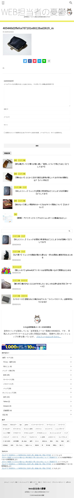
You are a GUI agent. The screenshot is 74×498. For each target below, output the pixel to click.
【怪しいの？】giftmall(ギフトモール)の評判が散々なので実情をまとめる (42, 270)
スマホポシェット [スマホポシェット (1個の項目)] (42, 433)
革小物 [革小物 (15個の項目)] (48, 445)
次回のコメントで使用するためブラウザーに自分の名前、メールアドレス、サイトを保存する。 (34, 132)
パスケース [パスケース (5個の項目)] (15, 437)
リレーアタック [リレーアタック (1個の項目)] (63, 437)
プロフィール (46, 482)
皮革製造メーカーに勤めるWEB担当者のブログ (37, 492)
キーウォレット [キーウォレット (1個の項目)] (51, 424)
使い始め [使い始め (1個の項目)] (24, 441)
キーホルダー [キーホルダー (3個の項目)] (6, 429)
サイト (6, 125)
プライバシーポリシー (58, 482)
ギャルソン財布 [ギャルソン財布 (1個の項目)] (28, 429)
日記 (39, 482)
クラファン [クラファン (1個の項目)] (39, 429)
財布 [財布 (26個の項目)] (12, 445)
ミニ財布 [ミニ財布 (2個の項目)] (42, 437)
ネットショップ (24, 482)
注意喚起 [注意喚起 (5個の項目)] (5, 445)
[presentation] (18, 138)
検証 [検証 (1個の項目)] (62, 441)
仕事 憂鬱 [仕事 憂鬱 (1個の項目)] (16, 441)
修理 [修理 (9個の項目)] (31, 441)
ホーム (6, 482)
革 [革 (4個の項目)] (42, 445)
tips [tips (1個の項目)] (21, 424)
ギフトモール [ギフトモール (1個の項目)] (17, 429)
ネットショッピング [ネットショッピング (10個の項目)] (55, 433)
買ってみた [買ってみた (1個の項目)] (19, 445)
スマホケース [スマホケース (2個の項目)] (17, 433)
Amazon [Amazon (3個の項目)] (5, 424)
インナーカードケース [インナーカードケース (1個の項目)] (37, 424)
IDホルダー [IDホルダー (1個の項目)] (13, 424)
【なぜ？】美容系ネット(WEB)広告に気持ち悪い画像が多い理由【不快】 (26, 455)
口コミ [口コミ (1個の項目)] (37, 441)
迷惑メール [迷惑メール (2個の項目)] (29, 445)
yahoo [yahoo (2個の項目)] (26, 424)
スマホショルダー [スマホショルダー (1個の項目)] (29, 433)
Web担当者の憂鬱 (36, 488)
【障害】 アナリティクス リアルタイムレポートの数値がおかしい (41, 218)
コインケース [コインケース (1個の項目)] (48, 429)
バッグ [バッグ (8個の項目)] (66, 433)
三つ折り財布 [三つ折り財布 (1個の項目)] (6, 441)
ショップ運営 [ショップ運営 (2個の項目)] (6, 433)
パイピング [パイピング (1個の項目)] (6, 437)
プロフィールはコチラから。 (48, 337)
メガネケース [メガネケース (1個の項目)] (51, 437)
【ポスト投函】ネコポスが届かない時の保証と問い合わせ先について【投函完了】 (29, 457)
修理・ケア (33, 482)
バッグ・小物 (13, 482)
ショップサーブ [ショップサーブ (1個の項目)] (59, 429)
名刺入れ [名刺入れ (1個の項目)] (44, 441)
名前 (6, 109)
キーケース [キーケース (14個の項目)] (61, 424)
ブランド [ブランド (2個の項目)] (23, 437)
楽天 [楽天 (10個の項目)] (68, 441)
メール (7, 117)
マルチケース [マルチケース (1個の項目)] (33, 437)
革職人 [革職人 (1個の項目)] (55, 445)
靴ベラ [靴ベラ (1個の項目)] (62, 445)
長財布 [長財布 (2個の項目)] (37, 445)
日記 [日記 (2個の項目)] (57, 441)
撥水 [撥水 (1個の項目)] (51, 441)
